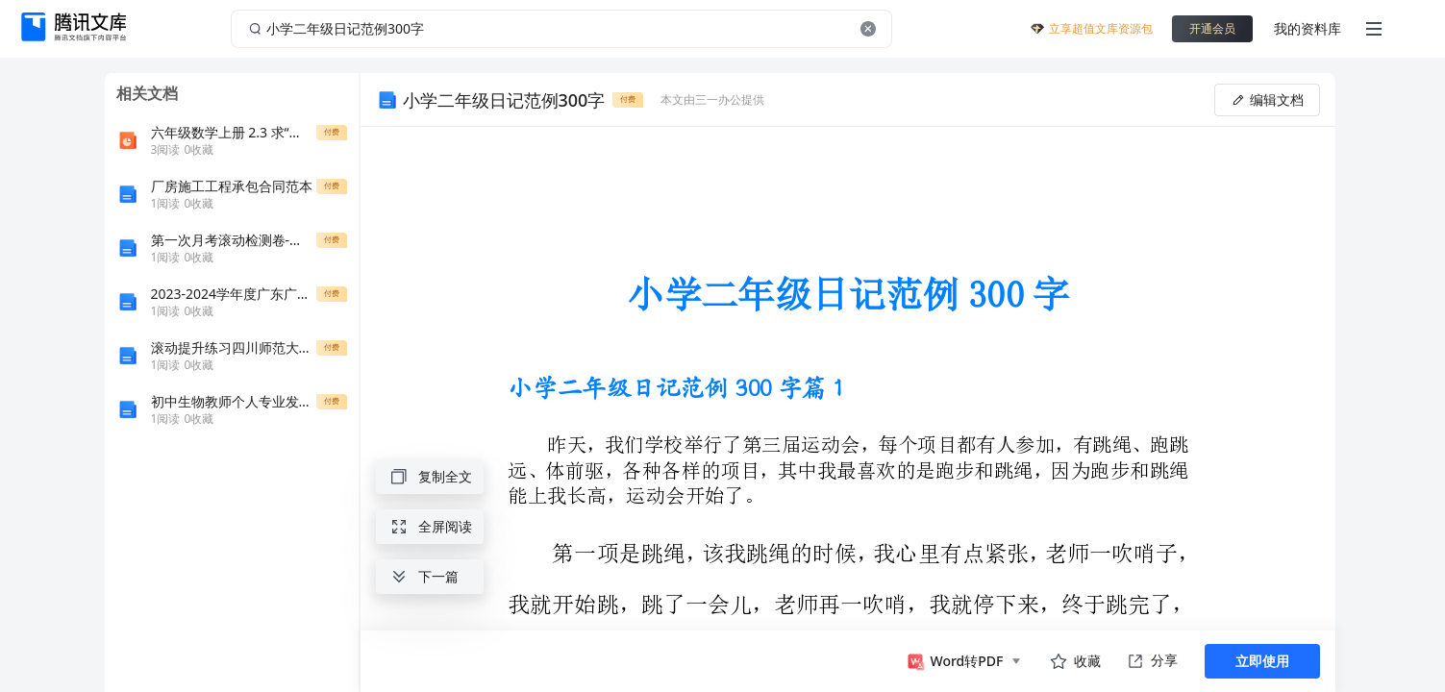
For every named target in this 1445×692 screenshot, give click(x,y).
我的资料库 (1307, 28)
